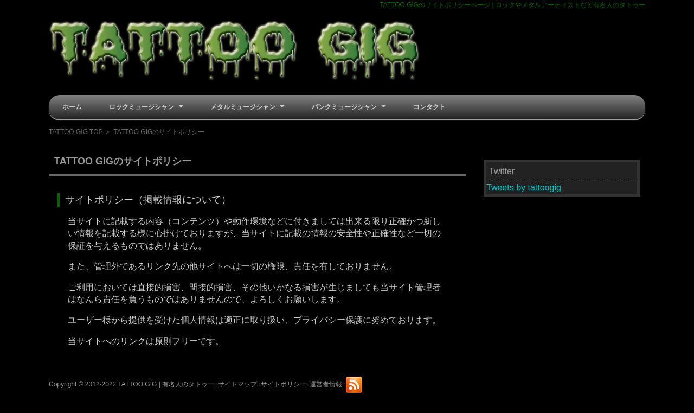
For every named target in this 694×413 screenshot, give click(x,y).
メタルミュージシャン (247, 106)
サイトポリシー (283, 384)
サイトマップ (237, 384)
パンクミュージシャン (349, 106)
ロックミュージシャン (146, 106)
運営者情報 (326, 384)
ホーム (72, 107)
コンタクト (429, 107)
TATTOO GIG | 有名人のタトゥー (166, 384)
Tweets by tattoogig (523, 187)
